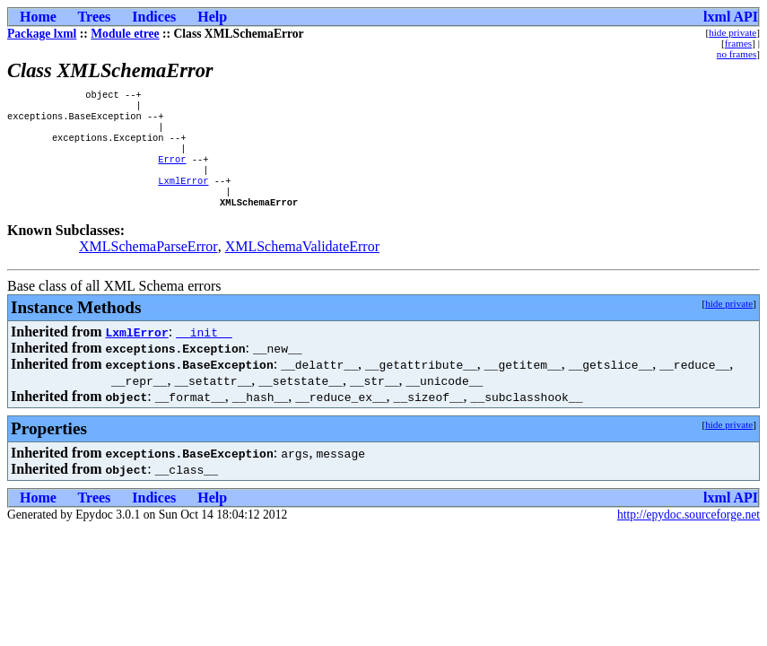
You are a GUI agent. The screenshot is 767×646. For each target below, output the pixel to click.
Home (38, 16)
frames (738, 43)
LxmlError (183, 196)
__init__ (203, 352)
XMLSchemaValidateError (302, 266)
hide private (732, 32)
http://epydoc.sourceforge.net (688, 534)
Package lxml (41, 33)
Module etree (125, 33)
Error (172, 171)
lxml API (730, 16)
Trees (94, 16)
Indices (154, 16)
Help (212, 16)
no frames (736, 53)
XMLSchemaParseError (148, 266)
